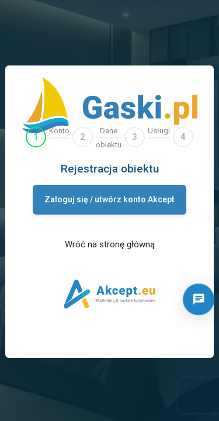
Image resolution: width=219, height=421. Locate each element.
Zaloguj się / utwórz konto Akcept (109, 199)
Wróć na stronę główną (110, 244)
